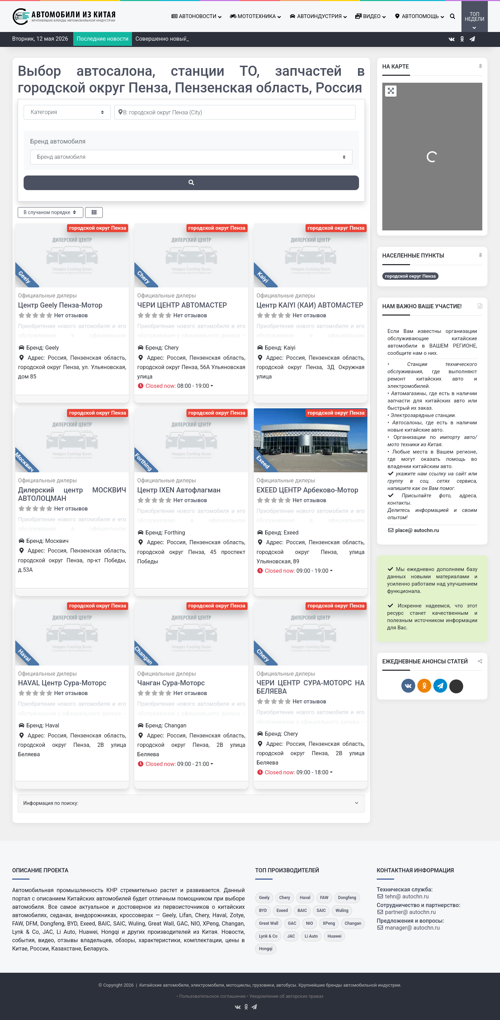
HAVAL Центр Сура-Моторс (62, 683)
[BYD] (263, 910)
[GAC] (292, 923)
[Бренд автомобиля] (191, 157)
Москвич (24, 462)
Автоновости (193, 16)
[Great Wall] (268, 923)
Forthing (143, 462)
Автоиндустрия (315, 16)
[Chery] (284, 897)
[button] (175, 386)
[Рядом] (235, 112)
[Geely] (264, 897)
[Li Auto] (311, 936)
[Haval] (305, 897)
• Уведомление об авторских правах (285, 996)
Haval (24, 655)
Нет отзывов (71, 315)
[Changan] (353, 923)
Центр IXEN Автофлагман (178, 490)
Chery (143, 277)
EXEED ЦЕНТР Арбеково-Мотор (307, 490)
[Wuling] (342, 910)
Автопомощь (416, 16)
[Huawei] (334, 936)
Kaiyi (263, 277)
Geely (24, 277)
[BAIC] (302, 910)
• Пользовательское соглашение (210, 996)
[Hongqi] (265, 949)
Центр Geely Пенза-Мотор (60, 305)
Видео (368, 16)
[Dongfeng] (347, 897)
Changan (143, 655)
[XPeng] (329, 923)
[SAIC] (321, 910)
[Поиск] (191, 183)
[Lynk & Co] (268, 936)
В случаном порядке (50, 212)
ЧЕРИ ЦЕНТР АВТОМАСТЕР (182, 305)
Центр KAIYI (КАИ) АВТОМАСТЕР (310, 305)
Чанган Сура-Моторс (171, 683)
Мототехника (253, 16)
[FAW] (324, 897)
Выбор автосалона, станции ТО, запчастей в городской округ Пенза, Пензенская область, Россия (191, 79)
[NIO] (309, 923)
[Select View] (94, 212)
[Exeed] (282, 910)
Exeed (263, 462)
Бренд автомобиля (57, 141)
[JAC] (291, 936)
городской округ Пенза (97, 228)
